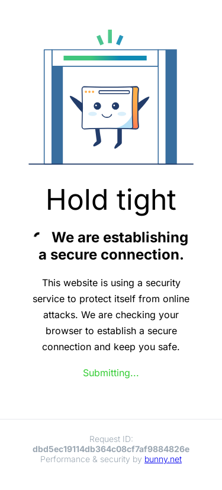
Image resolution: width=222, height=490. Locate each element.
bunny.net (163, 459)
